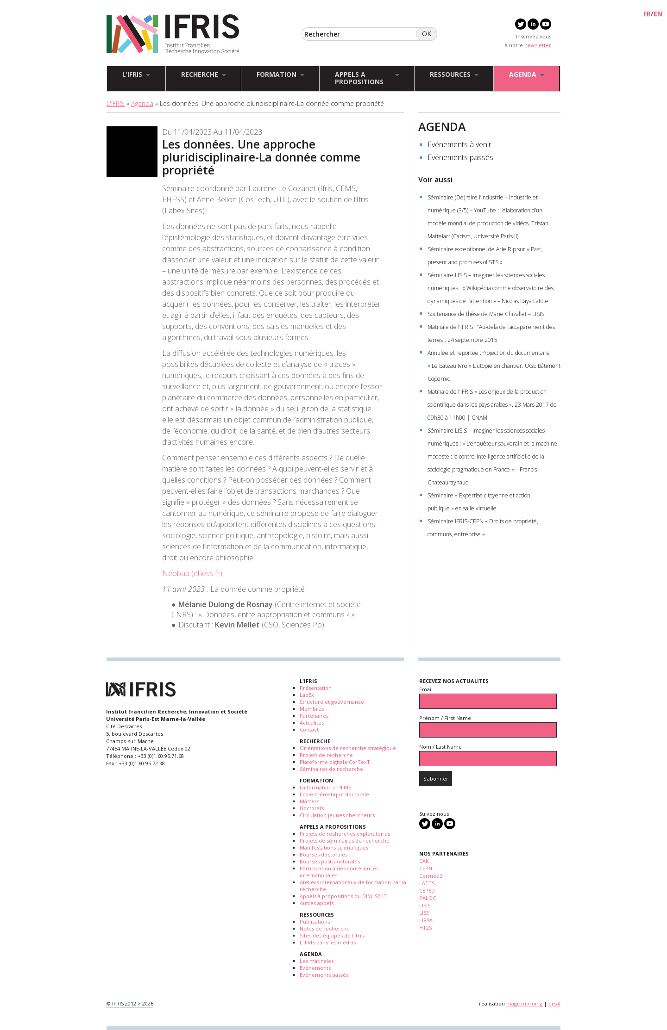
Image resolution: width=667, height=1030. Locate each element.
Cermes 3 (431, 875)
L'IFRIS (116, 103)
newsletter (537, 45)
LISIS (424, 905)
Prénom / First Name (445, 717)
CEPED (427, 890)
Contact (309, 729)
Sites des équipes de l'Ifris (332, 935)
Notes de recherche (325, 928)
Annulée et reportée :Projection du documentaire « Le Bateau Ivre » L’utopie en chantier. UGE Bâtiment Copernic (494, 366)
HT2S (425, 927)
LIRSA (426, 920)
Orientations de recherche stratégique (348, 748)
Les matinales (317, 960)
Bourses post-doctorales (330, 861)
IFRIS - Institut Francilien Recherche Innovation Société (173, 34)
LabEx (307, 694)
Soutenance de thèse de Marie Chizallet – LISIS (486, 314)
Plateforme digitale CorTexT (335, 761)
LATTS (426, 883)
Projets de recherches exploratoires (345, 833)
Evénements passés (460, 157)
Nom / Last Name (440, 746)
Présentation (316, 687)
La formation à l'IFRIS (325, 787)
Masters (309, 801)
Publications (315, 921)
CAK (424, 860)
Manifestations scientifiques (334, 847)
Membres (312, 708)
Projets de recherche (326, 754)
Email (426, 689)
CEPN (425, 868)
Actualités (312, 722)
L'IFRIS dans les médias (328, 942)
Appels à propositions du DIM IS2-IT (343, 896)
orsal (554, 1003)
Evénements (315, 967)
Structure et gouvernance (332, 701)
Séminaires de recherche (331, 768)
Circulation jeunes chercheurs (337, 815)
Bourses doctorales (323, 854)
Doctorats (312, 808)
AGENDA (442, 126)
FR (647, 13)
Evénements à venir (459, 144)
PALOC (427, 897)
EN (658, 13)
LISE (424, 912)
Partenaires (314, 715)
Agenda (142, 103)
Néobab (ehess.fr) (192, 573)
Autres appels (317, 903)
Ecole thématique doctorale (334, 794)
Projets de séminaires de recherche (345, 840)
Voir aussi (435, 179)
